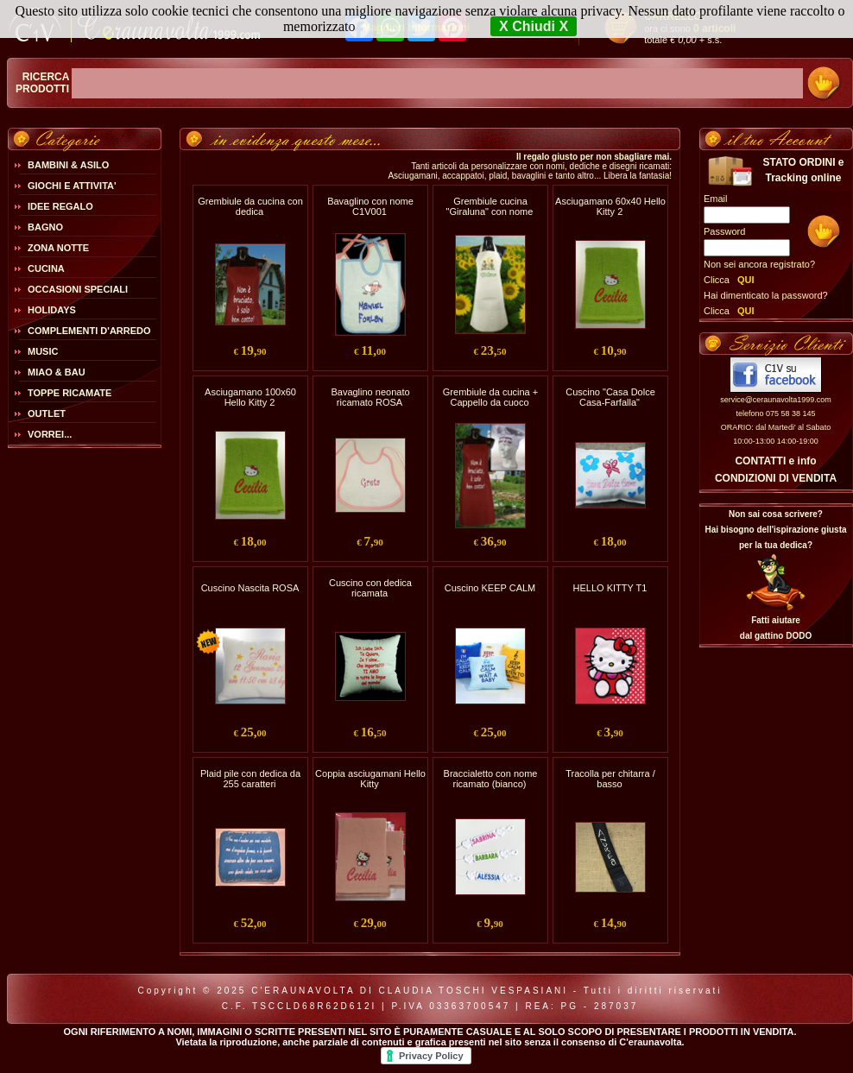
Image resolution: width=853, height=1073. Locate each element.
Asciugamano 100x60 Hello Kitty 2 (250, 397)
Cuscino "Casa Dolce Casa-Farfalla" (610, 397)
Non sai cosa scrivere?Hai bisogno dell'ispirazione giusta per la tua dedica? (775, 529)
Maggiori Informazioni (416, 28)
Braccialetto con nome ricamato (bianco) (491, 778)
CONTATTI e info (775, 461)
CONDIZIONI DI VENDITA (776, 478)
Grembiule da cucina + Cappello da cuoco (490, 397)
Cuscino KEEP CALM (490, 588)
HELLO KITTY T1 (610, 588)
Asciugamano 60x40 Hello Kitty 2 (610, 206)
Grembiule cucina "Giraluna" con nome (490, 206)
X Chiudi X (533, 26)
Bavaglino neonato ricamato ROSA (370, 397)
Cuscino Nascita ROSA (250, 588)
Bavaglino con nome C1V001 (370, 206)
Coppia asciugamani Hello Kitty (370, 778)
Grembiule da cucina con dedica (250, 206)
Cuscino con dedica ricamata (370, 588)
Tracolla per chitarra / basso (610, 778)
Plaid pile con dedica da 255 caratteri (250, 778)
